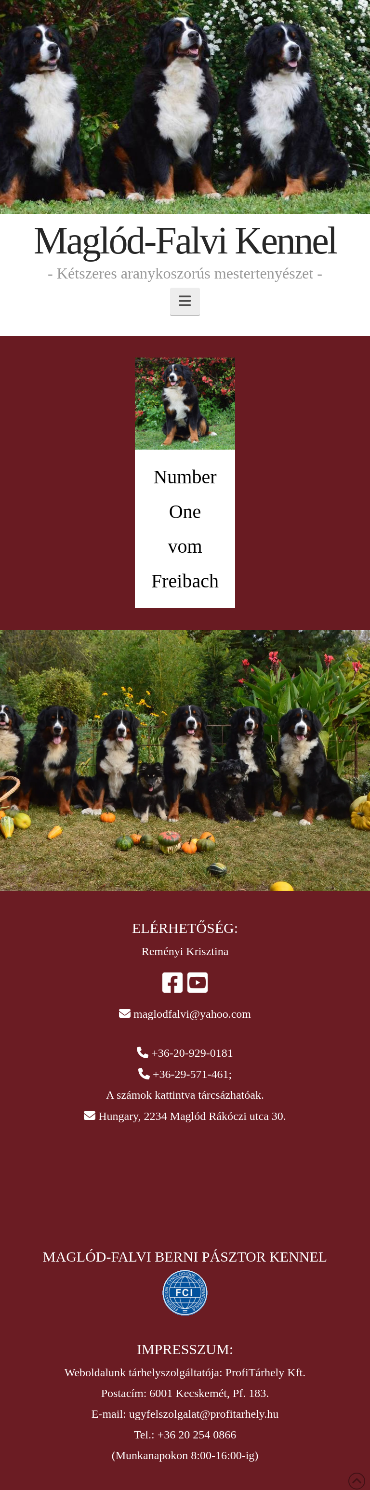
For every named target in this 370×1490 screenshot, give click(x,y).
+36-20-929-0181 (192, 1053)
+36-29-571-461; (192, 1074)
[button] (184, 301)
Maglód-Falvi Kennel (185, 240)
